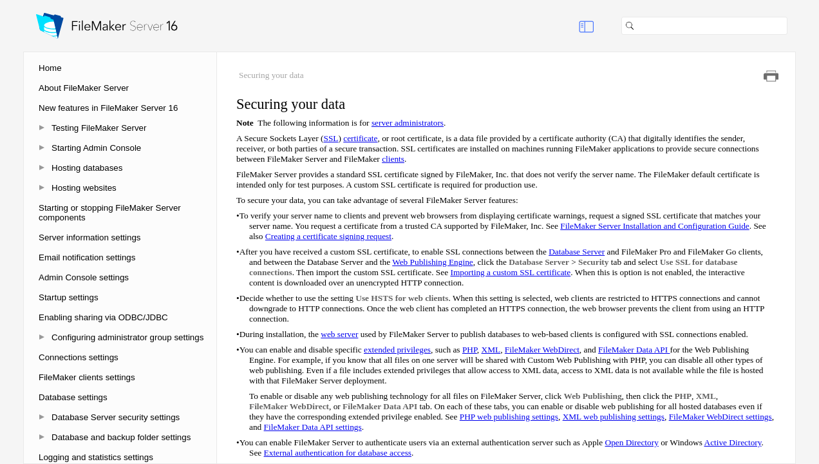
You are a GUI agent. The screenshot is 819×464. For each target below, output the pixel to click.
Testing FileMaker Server (99, 128)
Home (50, 68)
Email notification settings (87, 257)
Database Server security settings (116, 417)
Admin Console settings (84, 277)
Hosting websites (84, 188)
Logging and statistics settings (96, 457)
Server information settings (90, 237)
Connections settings (78, 357)
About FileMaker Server (84, 88)
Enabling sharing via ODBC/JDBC (103, 317)
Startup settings (69, 297)
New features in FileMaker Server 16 (108, 108)
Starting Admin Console (96, 148)
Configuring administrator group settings (127, 337)
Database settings (73, 397)
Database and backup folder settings (121, 437)
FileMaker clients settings (87, 377)
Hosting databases (87, 168)
